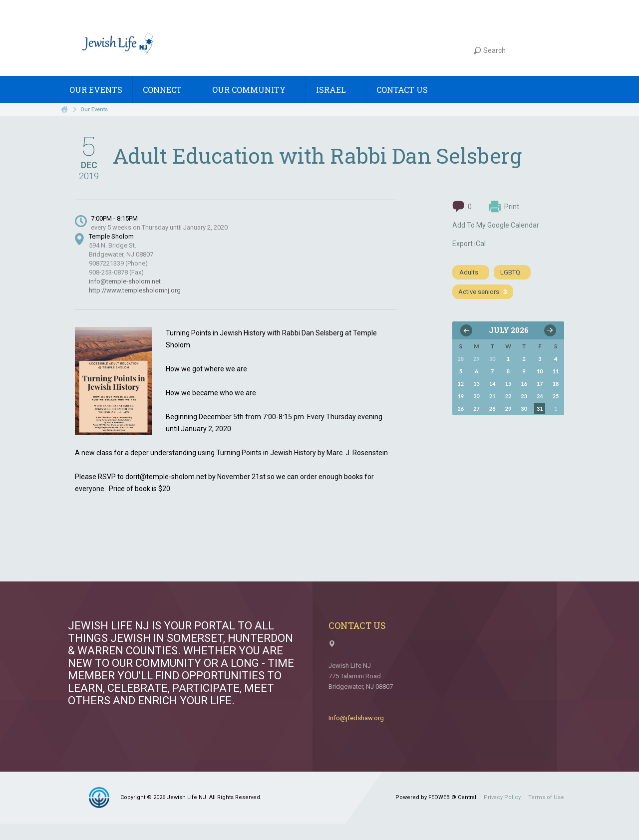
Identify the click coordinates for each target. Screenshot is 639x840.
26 (460, 408)
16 (524, 383)
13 (476, 383)
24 (540, 396)
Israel (336, 89)
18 (556, 383)
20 (476, 396)
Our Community (254, 89)
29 (508, 408)
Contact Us (402, 89)
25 (556, 396)
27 (476, 408)
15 (508, 383)
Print (504, 207)
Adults (468, 272)
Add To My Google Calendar (495, 225)
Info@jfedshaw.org (356, 718)
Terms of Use (546, 797)
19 (460, 396)
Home (64, 109)
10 (540, 371)
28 (492, 408)
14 (492, 383)
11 (556, 371)
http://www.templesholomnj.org (135, 290)
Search (490, 50)
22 (508, 396)
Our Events (95, 89)
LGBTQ (510, 272)
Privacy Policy (502, 797)
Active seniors (482, 291)
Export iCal (469, 244)
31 (540, 408)
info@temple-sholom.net (125, 281)
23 (524, 396)
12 (460, 383)
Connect (167, 89)
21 (492, 396)
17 (540, 383)
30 (524, 408)
